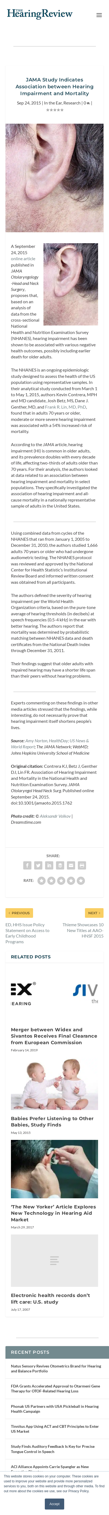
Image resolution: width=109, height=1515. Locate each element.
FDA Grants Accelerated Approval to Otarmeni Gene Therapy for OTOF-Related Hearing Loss (55, 1388)
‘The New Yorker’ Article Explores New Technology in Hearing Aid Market (53, 1213)
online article (23, 258)
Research (72, 102)
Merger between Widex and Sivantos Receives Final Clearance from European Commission (54, 1036)
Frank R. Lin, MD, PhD (65, 406)
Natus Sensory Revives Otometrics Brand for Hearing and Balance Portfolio (56, 1368)
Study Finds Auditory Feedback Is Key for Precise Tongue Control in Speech (53, 1449)
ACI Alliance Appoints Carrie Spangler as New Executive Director (50, 1469)
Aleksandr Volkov (55, 816)
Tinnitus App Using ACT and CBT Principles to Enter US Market (55, 1429)
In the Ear (53, 102)
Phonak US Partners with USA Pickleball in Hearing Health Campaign (55, 1409)
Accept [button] (54, 1504)
